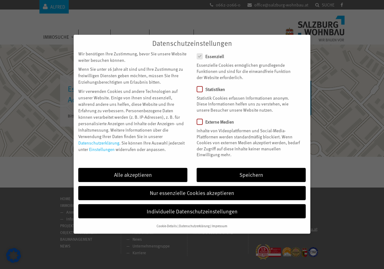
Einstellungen (102, 142)
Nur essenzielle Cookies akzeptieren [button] (192, 186)
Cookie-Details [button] (167, 219)
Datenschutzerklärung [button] (194, 219)
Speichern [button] (251, 168)
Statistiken (213, 83)
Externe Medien (218, 115)
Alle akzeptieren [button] (133, 168)
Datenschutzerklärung (98, 136)
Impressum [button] (219, 219)
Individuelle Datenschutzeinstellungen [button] (192, 204)
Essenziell (213, 50)
